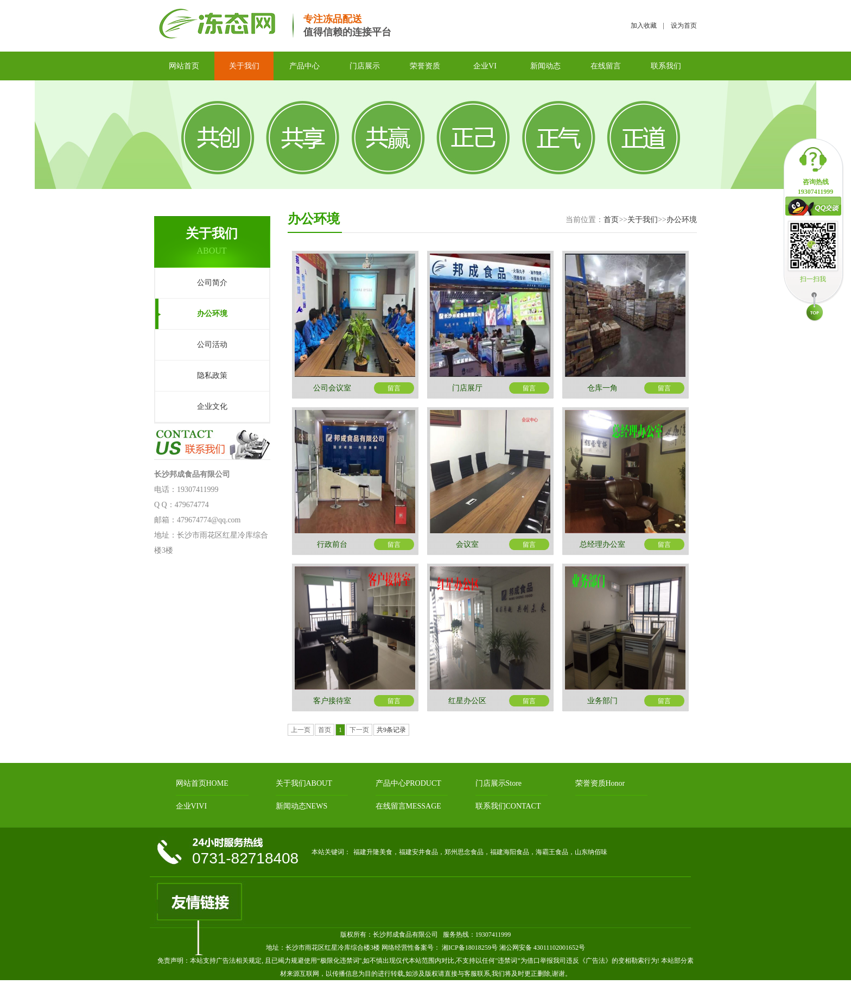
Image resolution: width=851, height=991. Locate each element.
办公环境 (212, 314)
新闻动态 (545, 66)
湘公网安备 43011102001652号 (542, 947)
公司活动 (212, 344)
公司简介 (212, 283)
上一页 (300, 730)
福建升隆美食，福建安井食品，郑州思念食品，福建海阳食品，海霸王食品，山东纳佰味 (480, 852)
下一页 (359, 730)
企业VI (485, 66)
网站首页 (184, 66)
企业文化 (212, 406)
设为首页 (684, 25)
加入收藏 (644, 25)
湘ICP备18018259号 (469, 947)
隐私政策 (212, 375)
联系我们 (666, 66)
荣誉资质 (425, 66)
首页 (611, 220)
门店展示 (365, 66)
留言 (394, 388)
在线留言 (605, 66)
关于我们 (244, 66)
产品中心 (304, 66)
